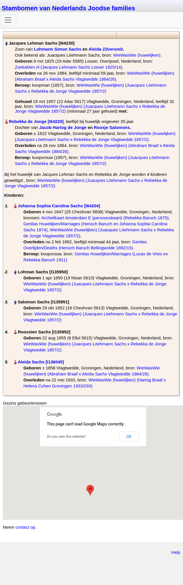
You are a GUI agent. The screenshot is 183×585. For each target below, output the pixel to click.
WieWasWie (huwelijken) (136, 55)
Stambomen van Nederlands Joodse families (68, 8)
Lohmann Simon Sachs (57, 49)
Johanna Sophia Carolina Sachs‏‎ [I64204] (59, 205)
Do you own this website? (66, 437)
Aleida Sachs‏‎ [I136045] (41, 361)
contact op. (25, 527)
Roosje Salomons (112, 127)
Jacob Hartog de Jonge (63, 127)
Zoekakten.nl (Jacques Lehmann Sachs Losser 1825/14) (68, 67)
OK (129, 436)
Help (175, 552)
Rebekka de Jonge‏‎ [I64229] (36, 121)
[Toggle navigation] (8, 20)
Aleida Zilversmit (106, 49)
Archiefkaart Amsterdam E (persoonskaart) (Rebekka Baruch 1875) (105, 217)
